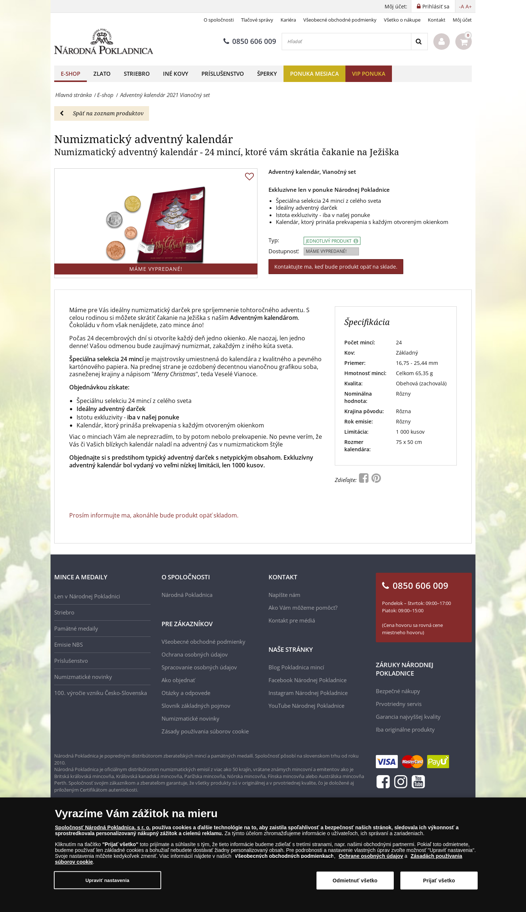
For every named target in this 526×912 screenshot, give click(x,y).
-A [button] (461, 6)
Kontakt (436, 19)
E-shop (70, 73)
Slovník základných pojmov (196, 705)
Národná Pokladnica (187, 594)
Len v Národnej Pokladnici (87, 596)
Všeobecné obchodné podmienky (340, 19)
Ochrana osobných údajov (195, 654)
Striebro (137, 73)
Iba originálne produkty (405, 729)
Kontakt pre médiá (291, 620)
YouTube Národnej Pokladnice (306, 705)
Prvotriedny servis (399, 703)
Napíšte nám (284, 594)
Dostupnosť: (283, 251)
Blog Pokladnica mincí (296, 667)
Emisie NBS (68, 644)
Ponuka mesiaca (314, 73)
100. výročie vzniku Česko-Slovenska (100, 692)
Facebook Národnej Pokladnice (307, 680)
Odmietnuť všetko (355, 880)
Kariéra (288, 19)
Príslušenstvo (222, 73)
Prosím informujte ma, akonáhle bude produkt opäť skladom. (153, 515)
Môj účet (462, 19)
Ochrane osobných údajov (371, 856)
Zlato (102, 73)
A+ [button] (469, 6)
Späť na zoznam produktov (102, 113)
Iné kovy (175, 73)
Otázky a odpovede (186, 692)
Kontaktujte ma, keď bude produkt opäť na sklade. (335, 266)
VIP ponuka (368, 73)
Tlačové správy (257, 19)
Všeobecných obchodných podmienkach (284, 856)
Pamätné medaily (76, 628)
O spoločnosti (219, 19)
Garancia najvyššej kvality (408, 716)
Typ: (273, 240)
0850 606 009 (249, 41)
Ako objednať (178, 680)
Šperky (267, 73)
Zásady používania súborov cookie (205, 731)
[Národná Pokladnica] (103, 41)
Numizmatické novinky (83, 676)
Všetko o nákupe (402, 19)
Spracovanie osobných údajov (199, 667)
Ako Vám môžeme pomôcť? (302, 607)
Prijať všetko (439, 880)
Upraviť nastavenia (107, 880)
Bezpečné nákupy (398, 691)
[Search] (419, 41)
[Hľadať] (346, 41)
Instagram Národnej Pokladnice (308, 692)
